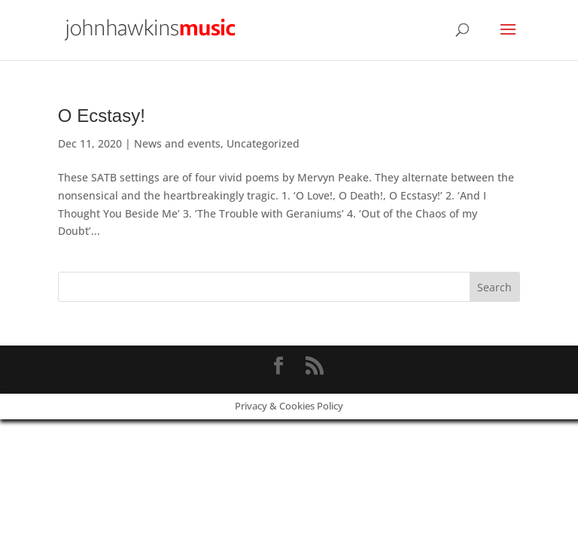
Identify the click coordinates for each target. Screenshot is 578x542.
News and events (177, 143)
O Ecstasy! (101, 115)
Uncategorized (263, 143)
